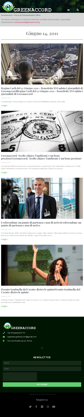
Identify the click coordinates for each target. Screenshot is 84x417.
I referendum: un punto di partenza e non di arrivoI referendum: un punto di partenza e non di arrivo (41, 224)
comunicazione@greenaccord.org (27, 22)
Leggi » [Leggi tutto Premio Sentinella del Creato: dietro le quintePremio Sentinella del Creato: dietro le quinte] (4, 306)
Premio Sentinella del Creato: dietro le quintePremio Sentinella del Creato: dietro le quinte (40, 291)
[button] (68, 10)
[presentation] (20, 376)
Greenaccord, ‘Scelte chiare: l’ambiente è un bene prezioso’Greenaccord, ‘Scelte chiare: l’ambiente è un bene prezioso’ (41, 157)
